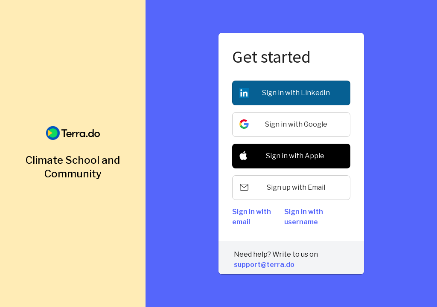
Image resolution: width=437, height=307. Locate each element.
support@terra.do (264, 265)
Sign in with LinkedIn (296, 93)
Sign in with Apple (295, 156)
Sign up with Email (296, 187)
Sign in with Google (296, 124)
